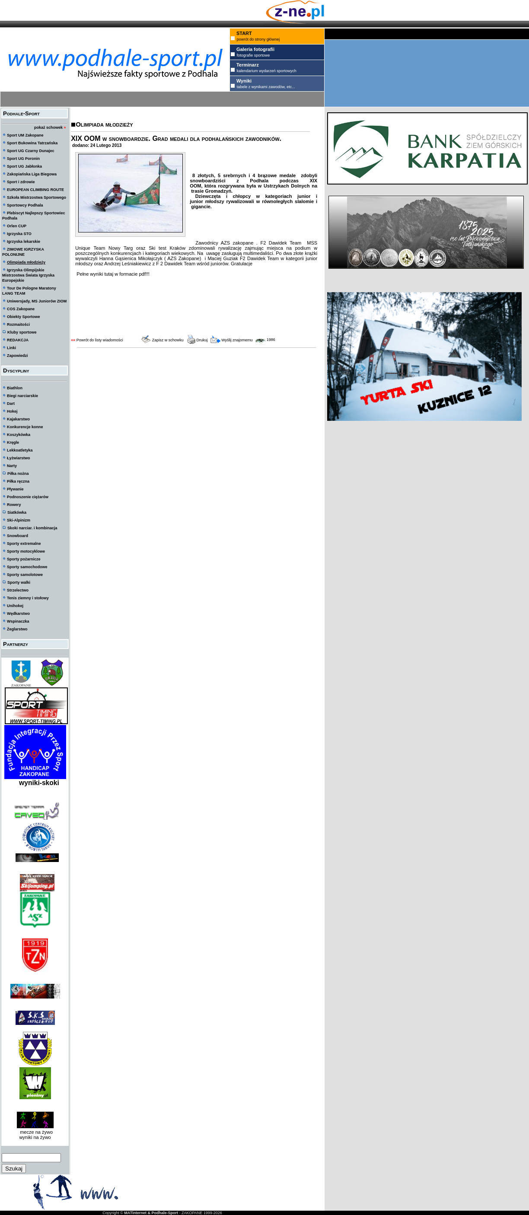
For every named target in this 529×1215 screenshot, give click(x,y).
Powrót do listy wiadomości (99, 340)
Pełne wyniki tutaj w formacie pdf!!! (112, 274)
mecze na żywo (35, 1132)
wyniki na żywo (35, 1137)
